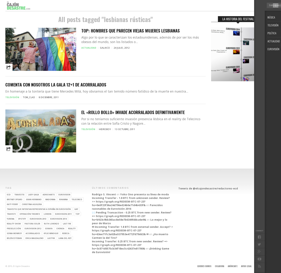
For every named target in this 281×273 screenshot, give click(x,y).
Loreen (47, 214)
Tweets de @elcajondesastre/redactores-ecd (208, 188)
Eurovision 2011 (63, 214)
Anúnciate (232, 266)
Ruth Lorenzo (51, 223)
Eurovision (64, 194)
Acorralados (33, 233)
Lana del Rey (65, 238)
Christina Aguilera (32, 204)
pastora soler (32, 223)
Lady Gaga (33, 194)
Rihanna (63, 199)
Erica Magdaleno (34, 238)
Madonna (50, 199)
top (77, 214)
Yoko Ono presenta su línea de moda (144, 194)
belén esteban (14, 238)
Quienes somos (204, 266)
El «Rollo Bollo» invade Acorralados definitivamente (133, 112)
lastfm (51, 238)
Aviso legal (246, 266)
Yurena (10, 219)
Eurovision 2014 (58, 219)
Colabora (219, 266)
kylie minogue (51, 233)
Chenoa (60, 228)
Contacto (260, 266)
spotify (22, 219)
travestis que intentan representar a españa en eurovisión (39, 209)
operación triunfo (30, 214)
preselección (14, 228)
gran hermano (34, 199)
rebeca (65, 233)
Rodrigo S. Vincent (104, 194)
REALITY (72, 228)
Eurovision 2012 (33, 228)
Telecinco (77, 199)
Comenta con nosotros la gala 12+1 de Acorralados (55, 84)
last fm (67, 223)
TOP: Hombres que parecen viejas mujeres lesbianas (130, 30)
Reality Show (14, 223)
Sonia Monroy (14, 233)
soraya (49, 228)
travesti (11, 214)
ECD (9, 194)
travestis (19, 194)
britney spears (14, 199)
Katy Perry (12, 204)
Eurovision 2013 (38, 219)
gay (76, 209)
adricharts (49, 194)
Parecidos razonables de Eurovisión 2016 (127, 206)
